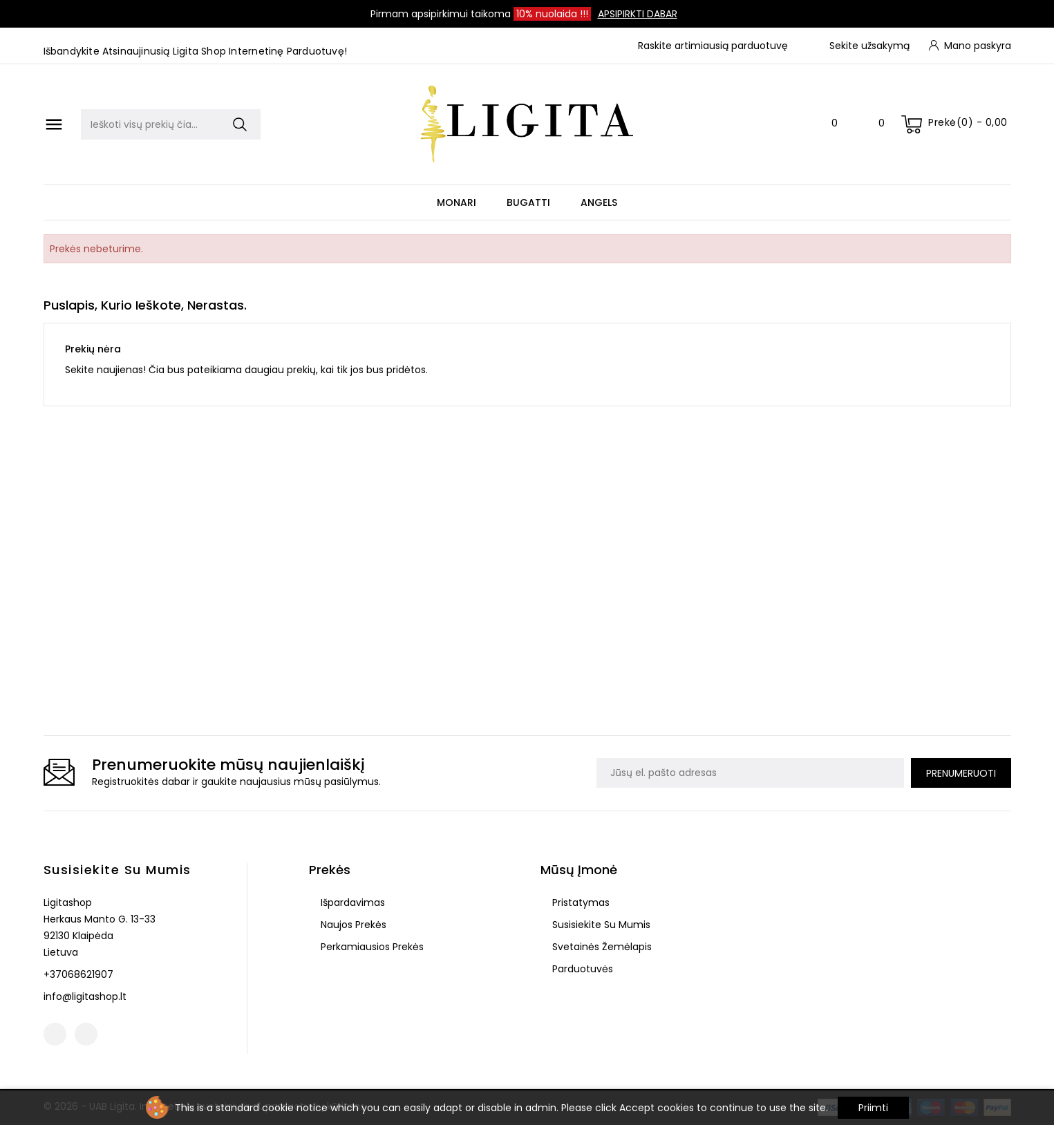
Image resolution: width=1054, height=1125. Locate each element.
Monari (456, 202)
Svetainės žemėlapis (600, 947)
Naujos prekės (352, 925)
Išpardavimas (351, 902)
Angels (599, 202)
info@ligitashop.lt (85, 996)
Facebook (55, 1034)
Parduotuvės (581, 969)
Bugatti (528, 202)
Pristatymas (579, 902)
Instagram (86, 1034)
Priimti (873, 1108)
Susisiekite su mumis (117, 869)
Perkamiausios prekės (371, 947)
